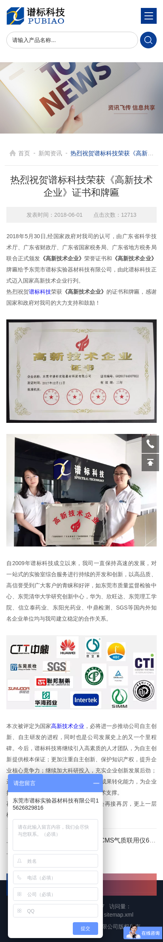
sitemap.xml (118, 914)
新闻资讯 (50, 153)
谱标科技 (40, 292)
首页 (24, 153)
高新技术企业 (67, 726)
